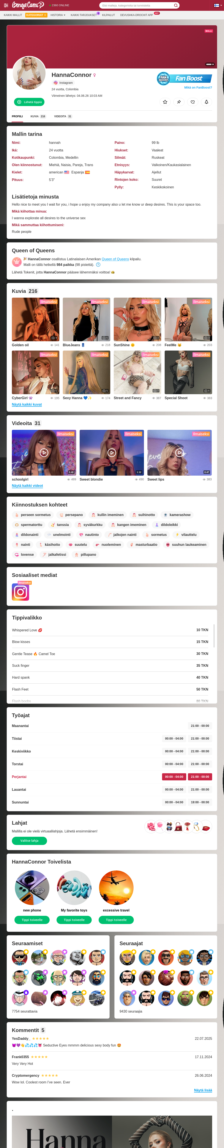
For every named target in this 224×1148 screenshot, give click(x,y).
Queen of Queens (115, 259)
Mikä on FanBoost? (198, 87)
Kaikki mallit (13, 15)
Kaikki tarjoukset (85, 15)
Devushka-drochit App (137, 15)
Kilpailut (108, 15)
